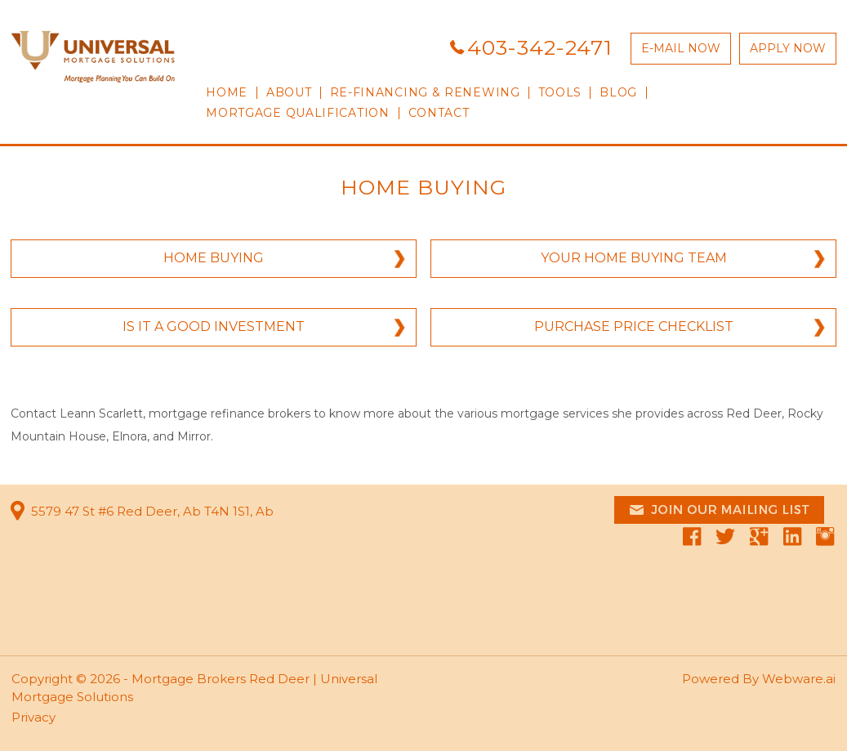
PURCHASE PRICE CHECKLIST (633, 326)
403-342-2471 (540, 47)
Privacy (33, 717)
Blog (618, 93)
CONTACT (439, 113)
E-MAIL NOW (680, 48)
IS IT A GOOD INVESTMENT (214, 326)
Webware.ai (799, 678)
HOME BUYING (213, 258)
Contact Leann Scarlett (77, 413)
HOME (226, 93)
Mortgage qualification (297, 113)
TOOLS (560, 93)
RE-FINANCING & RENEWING (425, 93)
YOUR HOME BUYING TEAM (634, 258)
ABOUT (289, 93)
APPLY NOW (788, 48)
